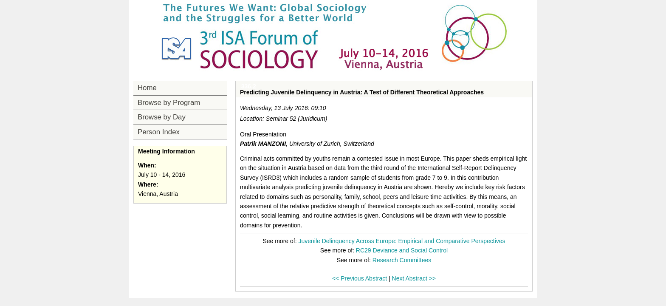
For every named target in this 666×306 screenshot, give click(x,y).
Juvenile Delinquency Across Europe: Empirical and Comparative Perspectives (401, 241)
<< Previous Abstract (359, 278)
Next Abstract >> (414, 278)
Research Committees (402, 260)
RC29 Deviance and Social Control (402, 250)
